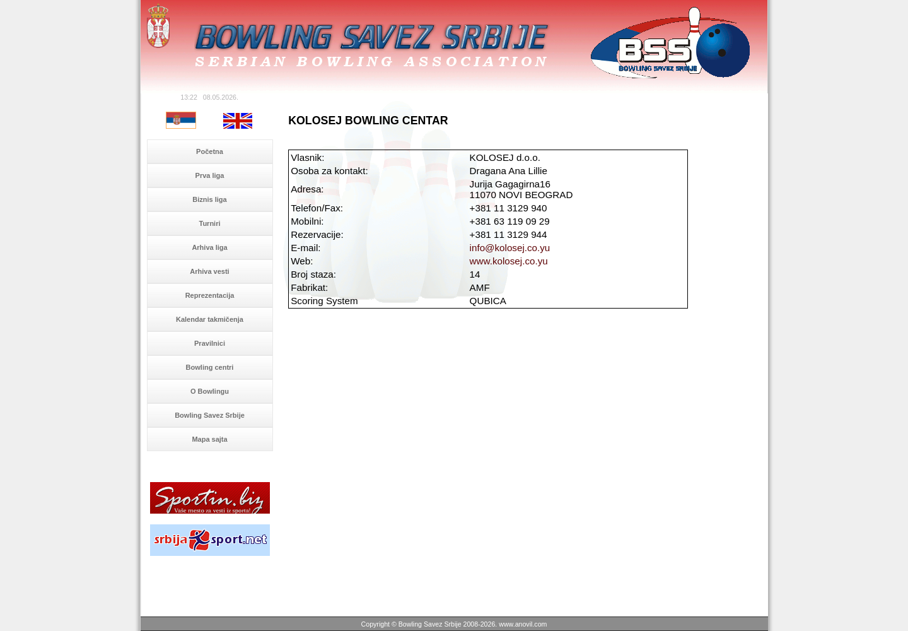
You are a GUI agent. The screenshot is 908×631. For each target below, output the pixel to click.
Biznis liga (209, 199)
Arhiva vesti (209, 271)
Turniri (209, 223)
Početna (209, 151)
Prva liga (209, 175)
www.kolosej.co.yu (509, 261)
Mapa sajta (209, 439)
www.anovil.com (523, 624)
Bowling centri (210, 367)
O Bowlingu (209, 391)
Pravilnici (209, 343)
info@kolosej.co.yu (510, 247)
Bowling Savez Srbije (210, 415)
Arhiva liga (209, 247)
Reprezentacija (210, 295)
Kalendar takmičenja (209, 319)
